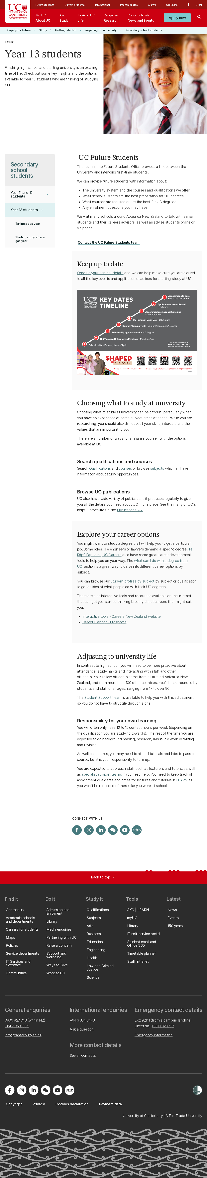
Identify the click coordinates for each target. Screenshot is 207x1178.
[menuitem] (43, 18)
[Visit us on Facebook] (77, 830)
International (102, 4)
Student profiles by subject (132, 581)
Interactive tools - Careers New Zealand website (121, 616)
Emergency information (153, 1035)
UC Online (171, 4)
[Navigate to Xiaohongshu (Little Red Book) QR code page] (137, 830)
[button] (177, 17)
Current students (75, 4)
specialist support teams (102, 774)
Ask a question (82, 1029)
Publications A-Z (130, 510)
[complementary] (164, 1148)
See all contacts (83, 1055)
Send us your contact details (100, 273)
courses (125, 468)
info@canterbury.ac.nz (23, 1035)
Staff (199, 4)
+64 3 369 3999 (17, 1026)
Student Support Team (103, 697)
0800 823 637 (163, 1026)
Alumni (152, 4)
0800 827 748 (16, 1020)
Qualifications (100, 468)
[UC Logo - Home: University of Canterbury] (18, 11)
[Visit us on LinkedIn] (101, 830)
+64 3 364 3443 (82, 1020)
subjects (157, 468)
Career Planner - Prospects (104, 622)
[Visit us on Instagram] (89, 830)
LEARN (181, 780)
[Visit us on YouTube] (125, 830)
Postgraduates (129, 4)
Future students (45, 4)
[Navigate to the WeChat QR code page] (113, 830)
